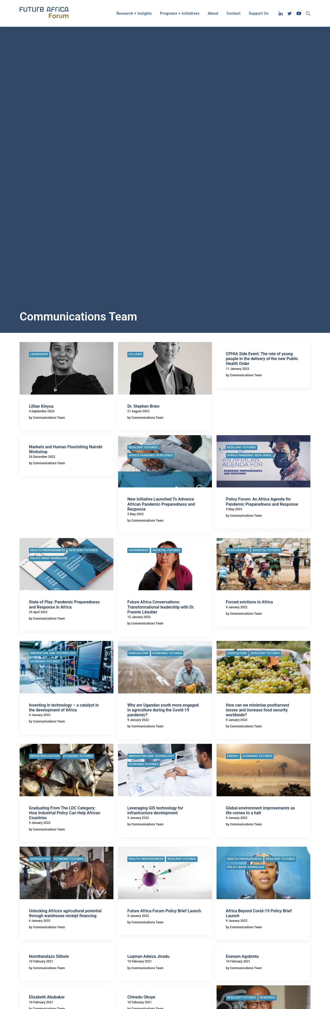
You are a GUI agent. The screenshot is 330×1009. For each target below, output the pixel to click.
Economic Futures (45, 451)
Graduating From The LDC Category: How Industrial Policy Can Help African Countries (64, 602)
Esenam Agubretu (242, 746)
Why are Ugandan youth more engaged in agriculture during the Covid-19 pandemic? (163, 500)
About (213, 13)
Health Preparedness (47, 340)
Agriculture (138, 443)
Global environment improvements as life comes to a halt (260, 600)
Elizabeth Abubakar (47, 786)
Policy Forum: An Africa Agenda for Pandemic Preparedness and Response (262, 291)
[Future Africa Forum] (44, 13)
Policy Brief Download (48, 348)
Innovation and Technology (53, 443)
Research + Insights (134, 13)
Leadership (39, 144)
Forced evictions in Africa (249, 391)
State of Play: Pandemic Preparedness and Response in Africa (64, 394)
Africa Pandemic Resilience (151, 245)
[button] (281, 13)
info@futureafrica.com (263, 952)
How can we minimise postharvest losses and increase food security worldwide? (257, 500)
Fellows (135, 144)
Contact (234, 13)
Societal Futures (166, 340)
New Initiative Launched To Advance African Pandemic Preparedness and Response (161, 294)
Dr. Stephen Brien (143, 196)
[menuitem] (134, 13)
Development (238, 340)
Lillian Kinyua (41, 196)
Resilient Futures (143, 237)
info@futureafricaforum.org (267, 958)
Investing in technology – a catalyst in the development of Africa (64, 497)
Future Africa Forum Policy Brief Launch (164, 700)
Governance (138, 340)
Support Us (259, 13)
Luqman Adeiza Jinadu (148, 746)
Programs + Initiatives (180, 13)
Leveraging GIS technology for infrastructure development (155, 600)
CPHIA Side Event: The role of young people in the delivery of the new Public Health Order (262, 148)
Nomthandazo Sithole (49, 746)
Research (267, 787)
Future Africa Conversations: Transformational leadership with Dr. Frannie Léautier (161, 396)
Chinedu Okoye (141, 786)
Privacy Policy (131, 962)
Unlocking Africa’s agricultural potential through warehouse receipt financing (65, 703)
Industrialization (45, 546)
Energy (233, 546)
